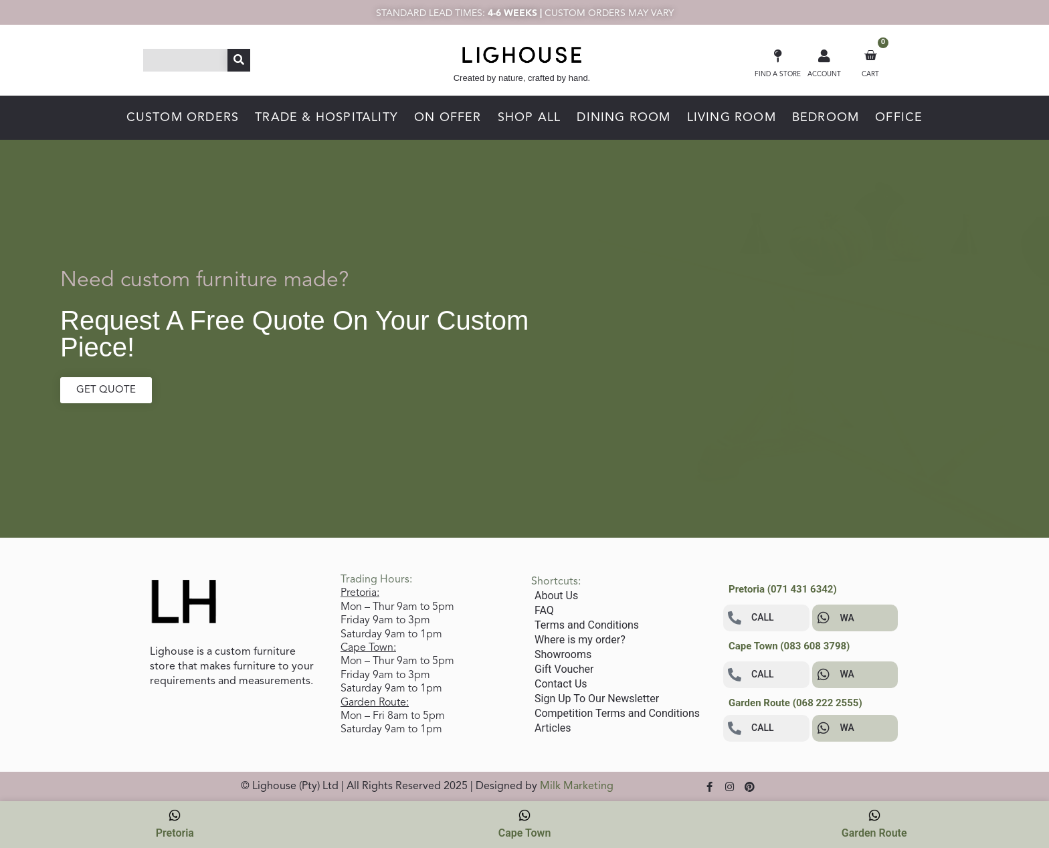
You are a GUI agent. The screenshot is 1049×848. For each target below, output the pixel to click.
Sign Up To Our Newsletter (597, 698)
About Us (556, 595)
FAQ (544, 610)
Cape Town (524, 823)
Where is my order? (580, 639)
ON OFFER (448, 118)
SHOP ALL (529, 118)
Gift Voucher (564, 669)
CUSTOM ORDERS (183, 118)
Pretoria (175, 823)
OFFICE (899, 118)
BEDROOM (825, 118)
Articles (553, 728)
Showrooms (563, 654)
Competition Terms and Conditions (617, 713)
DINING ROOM (623, 118)
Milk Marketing (576, 786)
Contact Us (561, 683)
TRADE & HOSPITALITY (326, 118)
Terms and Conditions (587, 625)
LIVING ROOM (731, 118)
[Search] (238, 60)
